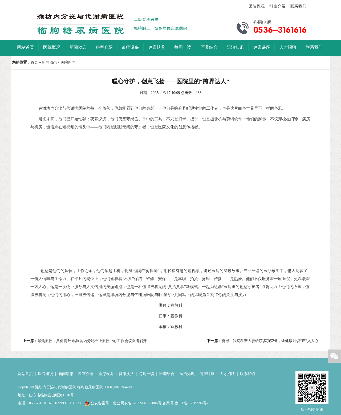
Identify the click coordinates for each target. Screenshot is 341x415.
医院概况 (45, 374)
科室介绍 (85, 374)
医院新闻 (67, 62)
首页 (34, 62)
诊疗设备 (106, 374)
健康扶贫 (126, 374)
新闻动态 (49, 62)
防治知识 (187, 374)
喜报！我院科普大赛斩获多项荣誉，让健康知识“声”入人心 (270, 341)
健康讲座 (207, 374)
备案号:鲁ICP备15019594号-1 (186, 403)
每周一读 (146, 374)
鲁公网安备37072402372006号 (137, 403)
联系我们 (247, 374)
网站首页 (25, 374)
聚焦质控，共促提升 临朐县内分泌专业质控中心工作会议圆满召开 (92, 341)
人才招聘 (227, 374)
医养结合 (166, 374)
